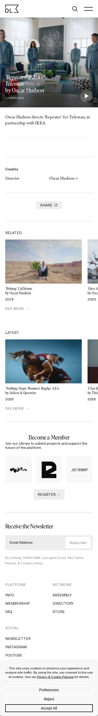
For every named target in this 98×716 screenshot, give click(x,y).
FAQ (8, 612)
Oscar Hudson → (63, 178)
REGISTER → (49, 495)
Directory (63, 604)
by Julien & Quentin (43, 391)
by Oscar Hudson (43, 291)
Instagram (16, 647)
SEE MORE (14, 309)
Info (9, 595)
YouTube (13, 656)
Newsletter (18, 639)
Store (59, 612)
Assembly (62, 595)
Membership (17, 604)
